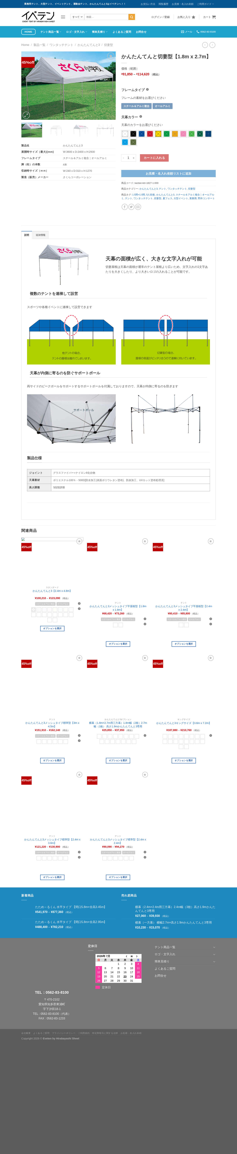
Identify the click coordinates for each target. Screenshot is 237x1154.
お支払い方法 (148, 4)
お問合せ (141, 31)
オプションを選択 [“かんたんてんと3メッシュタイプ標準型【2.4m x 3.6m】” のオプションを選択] (52, 877)
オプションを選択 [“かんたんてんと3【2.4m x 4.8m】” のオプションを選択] (52, 628)
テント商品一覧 (50, 32)
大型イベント (181, 198)
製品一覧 (39, 44)
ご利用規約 (84, 1033)
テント (162, 188)
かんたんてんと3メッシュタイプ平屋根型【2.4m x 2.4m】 (183, 608)
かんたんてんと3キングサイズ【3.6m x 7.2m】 (183, 723)
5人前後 (150, 194)
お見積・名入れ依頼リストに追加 (168, 173)
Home (25, 44)
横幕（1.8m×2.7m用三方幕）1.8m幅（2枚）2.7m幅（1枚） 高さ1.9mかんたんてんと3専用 (118, 724)
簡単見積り (100, 32)
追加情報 (41, 235)
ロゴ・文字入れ (76, 32)
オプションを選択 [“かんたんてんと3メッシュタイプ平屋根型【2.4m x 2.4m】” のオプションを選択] (184, 644)
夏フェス (167, 198)
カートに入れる (154, 157)
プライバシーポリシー (63, 1033)
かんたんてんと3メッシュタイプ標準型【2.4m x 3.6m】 (52, 841)
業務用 (193, 198)
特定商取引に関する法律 (105, 1033)
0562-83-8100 (57, 992)
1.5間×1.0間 (138, 194)
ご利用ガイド (205, 4)
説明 (26, 235)
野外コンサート (206, 198)
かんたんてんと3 (89, 44)
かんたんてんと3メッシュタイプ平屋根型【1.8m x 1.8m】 (118, 608)
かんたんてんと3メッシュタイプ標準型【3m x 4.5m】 (52, 724)
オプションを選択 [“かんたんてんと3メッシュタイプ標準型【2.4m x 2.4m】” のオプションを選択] (118, 877)
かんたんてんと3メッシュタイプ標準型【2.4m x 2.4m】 (118, 841)
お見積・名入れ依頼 (182, 4)
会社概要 (26, 1033)
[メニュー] (63, 17)
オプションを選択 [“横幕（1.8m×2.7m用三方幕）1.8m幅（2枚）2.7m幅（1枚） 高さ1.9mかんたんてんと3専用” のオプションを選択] (118, 760)
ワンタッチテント (61, 44)
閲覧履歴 (163, 4)
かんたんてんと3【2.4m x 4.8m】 (52, 590)
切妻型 (108, 44)
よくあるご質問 (122, 31)
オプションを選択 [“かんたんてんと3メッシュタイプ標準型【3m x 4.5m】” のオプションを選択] (52, 760)
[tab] (26, 235)
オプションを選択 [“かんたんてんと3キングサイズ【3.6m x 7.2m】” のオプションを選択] (184, 760)
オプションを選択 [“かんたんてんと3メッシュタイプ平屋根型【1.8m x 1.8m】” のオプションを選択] (118, 644)
